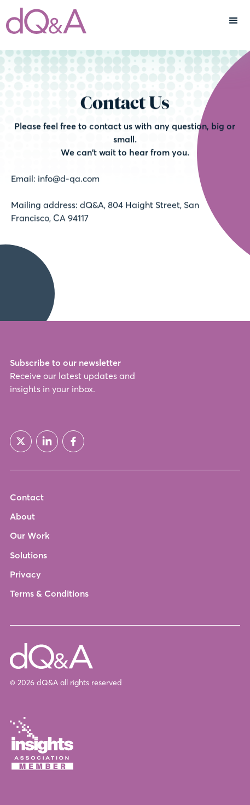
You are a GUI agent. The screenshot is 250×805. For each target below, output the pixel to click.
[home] (44, 21)
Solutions (28, 555)
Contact (27, 497)
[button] (233, 20)
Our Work (30, 535)
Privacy (25, 574)
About (22, 516)
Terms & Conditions (49, 593)
